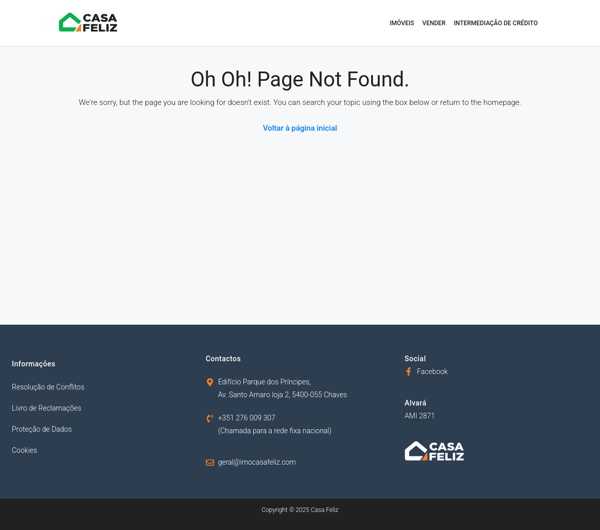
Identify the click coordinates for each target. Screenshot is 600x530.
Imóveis (402, 23)
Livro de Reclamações (46, 408)
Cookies (24, 450)
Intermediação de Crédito (496, 23)
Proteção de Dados (42, 429)
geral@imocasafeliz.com (257, 462)
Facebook (432, 371)
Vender (434, 23)
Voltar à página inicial (300, 128)
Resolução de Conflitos (48, 387)
